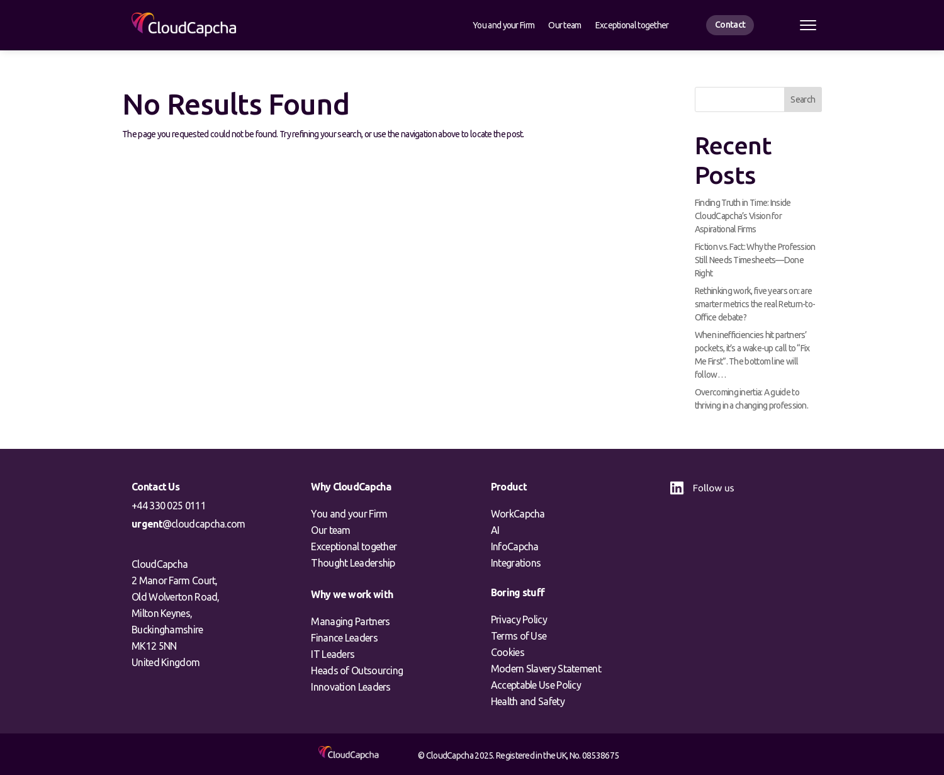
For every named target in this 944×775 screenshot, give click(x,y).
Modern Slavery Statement (546, 668)
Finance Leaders (344, 637)
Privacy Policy (519, 619)
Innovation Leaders (350, 687)
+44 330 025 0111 (169, 505)
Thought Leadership (353, 563)
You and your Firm (503, 25)
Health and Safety (528, 701)
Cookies (507, 652)
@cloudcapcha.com (188, 524)
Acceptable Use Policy (536, 685)
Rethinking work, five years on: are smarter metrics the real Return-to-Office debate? (755, 304)
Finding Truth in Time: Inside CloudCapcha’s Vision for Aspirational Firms (743, 216)
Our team (564, 25)
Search (802, 99)
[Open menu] (808, 25)
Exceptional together (632, 25)
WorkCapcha (518, 513)
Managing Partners (350, 621)
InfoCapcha (515, 546)
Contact (730, 25)
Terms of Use (519, 636)
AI (495, 530)
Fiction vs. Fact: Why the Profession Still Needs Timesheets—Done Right (755, 260)
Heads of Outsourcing (357, 670)
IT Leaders (332, 654)
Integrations (516, 563)
